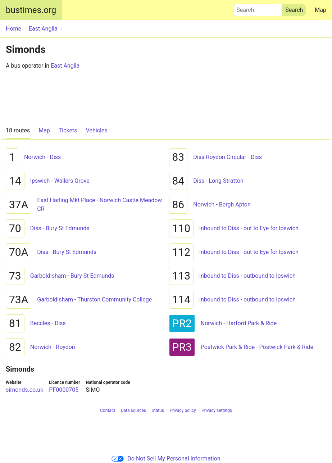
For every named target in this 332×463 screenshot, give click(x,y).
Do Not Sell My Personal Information (166, 458)
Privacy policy (182, 410)
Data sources (133, 410)
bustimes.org (31, 10)
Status (158, 410)
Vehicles (97, 130)
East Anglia (65, 65)
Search (257, 8)
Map (320, 9)
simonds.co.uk (24, 389)
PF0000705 (63, 389)
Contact (107, 410)
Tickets (68, 130)
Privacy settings (216, 410)
